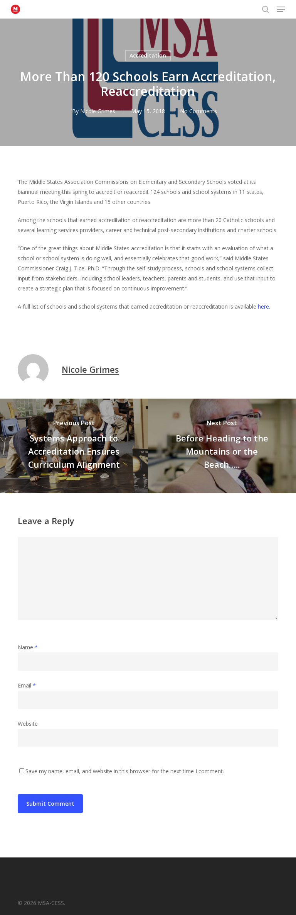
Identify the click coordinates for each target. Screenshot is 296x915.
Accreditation (148, 55)
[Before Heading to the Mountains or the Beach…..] (222, 446)
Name (28, 647)
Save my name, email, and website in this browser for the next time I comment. (124, 771)
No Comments (198, 111)
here (263, 306)
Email (27, 685)
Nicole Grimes (96, 111)
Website (28, 723)
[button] (281, 9)
